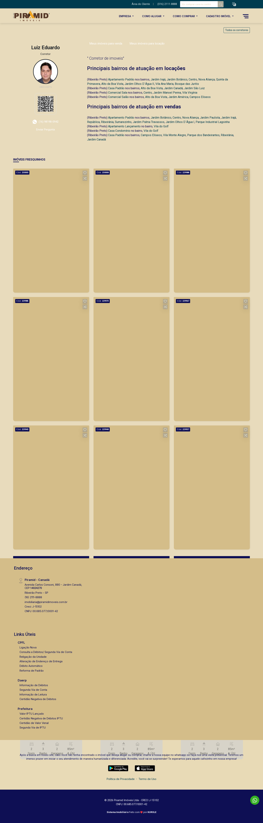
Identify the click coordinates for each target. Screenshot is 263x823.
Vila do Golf (161, 126)
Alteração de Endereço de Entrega (41, 661)
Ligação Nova (28, 647)
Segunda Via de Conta (33, 689)
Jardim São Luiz (194, 88)
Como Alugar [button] (152, 16)
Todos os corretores (236, 30)
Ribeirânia (107, 122)
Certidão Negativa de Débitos (38, 699)
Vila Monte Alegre (174, 135)
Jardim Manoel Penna (167, 92)
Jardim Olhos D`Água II (139, 84)
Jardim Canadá (173, 88)
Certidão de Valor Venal (34, 722)
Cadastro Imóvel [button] (218, 16)
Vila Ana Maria (164, 84)
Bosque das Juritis (187, 84)
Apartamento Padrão (121, 79)
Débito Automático (31, 665)
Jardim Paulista (210, 117)
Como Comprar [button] (184, 16)
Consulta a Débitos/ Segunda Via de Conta (46, 652)
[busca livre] (221, 4)
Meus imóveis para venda (105, 43)
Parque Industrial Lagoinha (213, 122)
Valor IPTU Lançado (32, 713)
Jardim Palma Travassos (148, 122)
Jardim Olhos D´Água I (180, 122)
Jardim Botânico (177, 79)
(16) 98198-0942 (45, 122)
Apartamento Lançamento (124, 126)
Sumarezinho (123, 122)
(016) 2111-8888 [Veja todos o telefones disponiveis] (167, 4)
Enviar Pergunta (45, 129)
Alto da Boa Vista (112, 84)
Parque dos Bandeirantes (203, 135)
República (93, 122)
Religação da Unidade (33, 656)
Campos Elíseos (200, 97)
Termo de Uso (147, 778)
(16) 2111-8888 (33, 597)
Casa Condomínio (119, 130)
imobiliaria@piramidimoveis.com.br (46, 602)
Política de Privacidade (121, 778)
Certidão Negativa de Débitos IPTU (41, 718)
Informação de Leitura (33, 694)
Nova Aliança (206, 79)
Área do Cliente (141, 4)
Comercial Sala (117, 92)
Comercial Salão (118, 97)
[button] (234, 4)
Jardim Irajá (158, 79)
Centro (193, 79)
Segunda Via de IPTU (33, 727)
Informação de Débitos (34, 685)
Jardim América (178, 97)
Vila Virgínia (189, 92)
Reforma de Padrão (32, 670)
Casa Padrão (116, 88)
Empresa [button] (125, 16)
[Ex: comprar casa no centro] (199, 4)
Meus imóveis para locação (147, 43)
